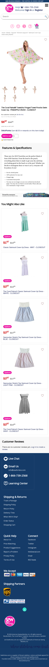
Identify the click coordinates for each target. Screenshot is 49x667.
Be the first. (20, 114)
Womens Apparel (22, 33)
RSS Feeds (32, 560)
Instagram (32, 548)
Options (7, 236)
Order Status (9, 521)
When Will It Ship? (11, 517)
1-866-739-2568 (29, 7)
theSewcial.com (34, 552)
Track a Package (10, 500)
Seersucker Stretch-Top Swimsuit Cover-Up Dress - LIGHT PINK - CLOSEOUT (22, 384)
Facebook (32, 539)
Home (3, 33)
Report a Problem (11, 552)
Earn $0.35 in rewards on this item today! (22, 130)
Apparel (13, 33)
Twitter (31, 543)
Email (30, 556)
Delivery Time (9, 513)
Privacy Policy (9, 556)
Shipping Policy (10, 504)
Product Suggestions (12, 548)
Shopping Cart (9, 525)
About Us (7, 539)
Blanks (8, 33)
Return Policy (9, 509)
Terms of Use (9, 560)
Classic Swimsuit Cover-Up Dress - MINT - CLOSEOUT (24, 247)
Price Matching (10, 543)
